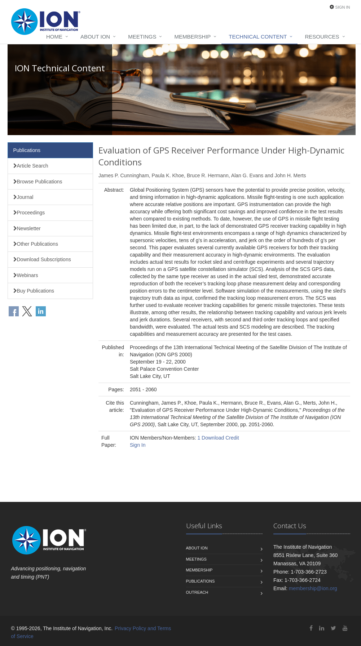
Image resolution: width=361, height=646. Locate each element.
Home (54, 37)
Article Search (30, 166)
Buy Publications (33, 291)
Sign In (342, 7)
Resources (322, 37)
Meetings (142, 37)
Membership (192, 37)
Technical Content (258, 37)
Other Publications (35, 244)
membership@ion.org (313, 588)
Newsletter (27, 228)
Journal (23, 197)
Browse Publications (37, 181)
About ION (95, 37)
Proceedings (29, 212)
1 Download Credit (218, 438)
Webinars (25, 275)
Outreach (197, 592)
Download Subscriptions (42, 259)
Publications (27, 150)
